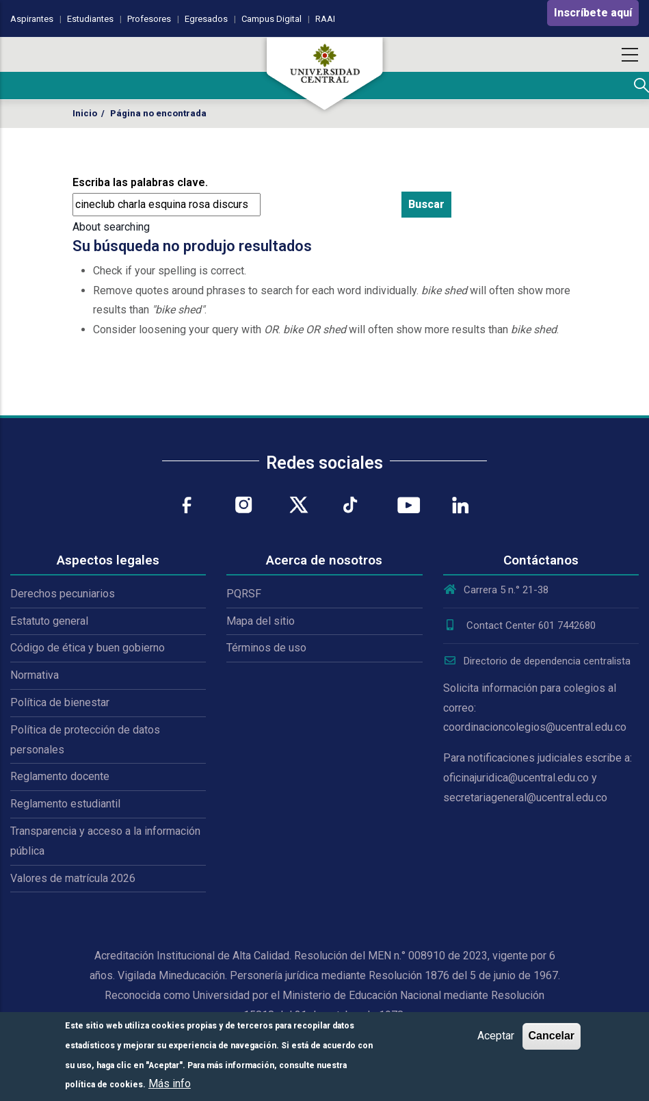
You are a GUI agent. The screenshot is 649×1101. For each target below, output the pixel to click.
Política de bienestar (59, 702)
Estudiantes (90, 19)
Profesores (149, 19)
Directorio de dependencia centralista (537, 661)
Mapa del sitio (260, 620)
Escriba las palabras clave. (140, 182)
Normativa (34, 675)
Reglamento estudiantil (65, 803)
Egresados (206, 19)
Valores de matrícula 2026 (72, 878)
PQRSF (243, 593)
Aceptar (495, 1035)
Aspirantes (31, 19)
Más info (169, 1083)
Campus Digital (271, 19)
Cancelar (552, 1035)
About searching (111, 226)
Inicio (84, 113)
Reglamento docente (59, 776)
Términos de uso (266, 647)
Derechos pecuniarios (62, 593)
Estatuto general (49, 620)
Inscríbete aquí (593, 12)
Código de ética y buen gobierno (87, 647)
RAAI (325, 19)
